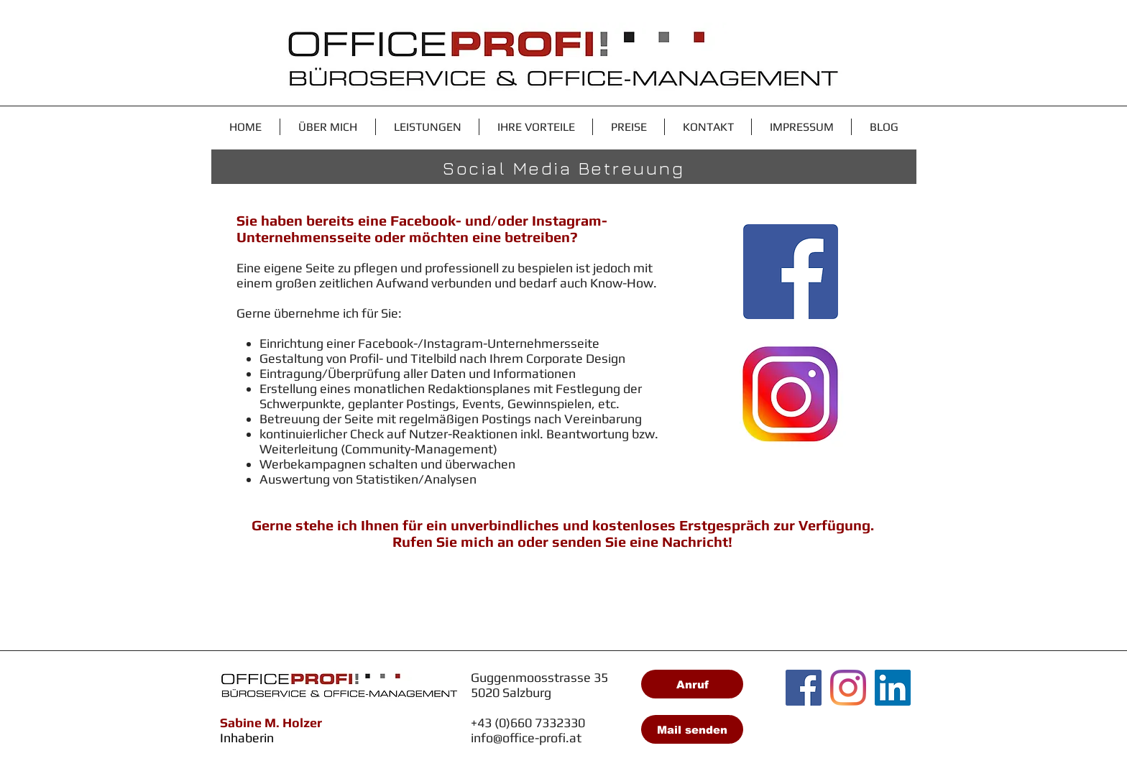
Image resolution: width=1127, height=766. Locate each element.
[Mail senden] (692, 729)
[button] (427, 127)
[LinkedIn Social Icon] (893, 688)
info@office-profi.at (526, 737)
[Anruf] (692, 684)
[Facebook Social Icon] (804, 688)
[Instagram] (848, 688)
